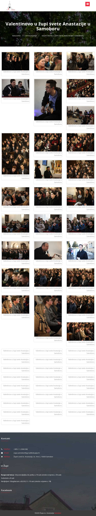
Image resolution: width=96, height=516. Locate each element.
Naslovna (16, 36)
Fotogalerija (31, 36)
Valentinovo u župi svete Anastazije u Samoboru (63, 36)
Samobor (57, 513)
